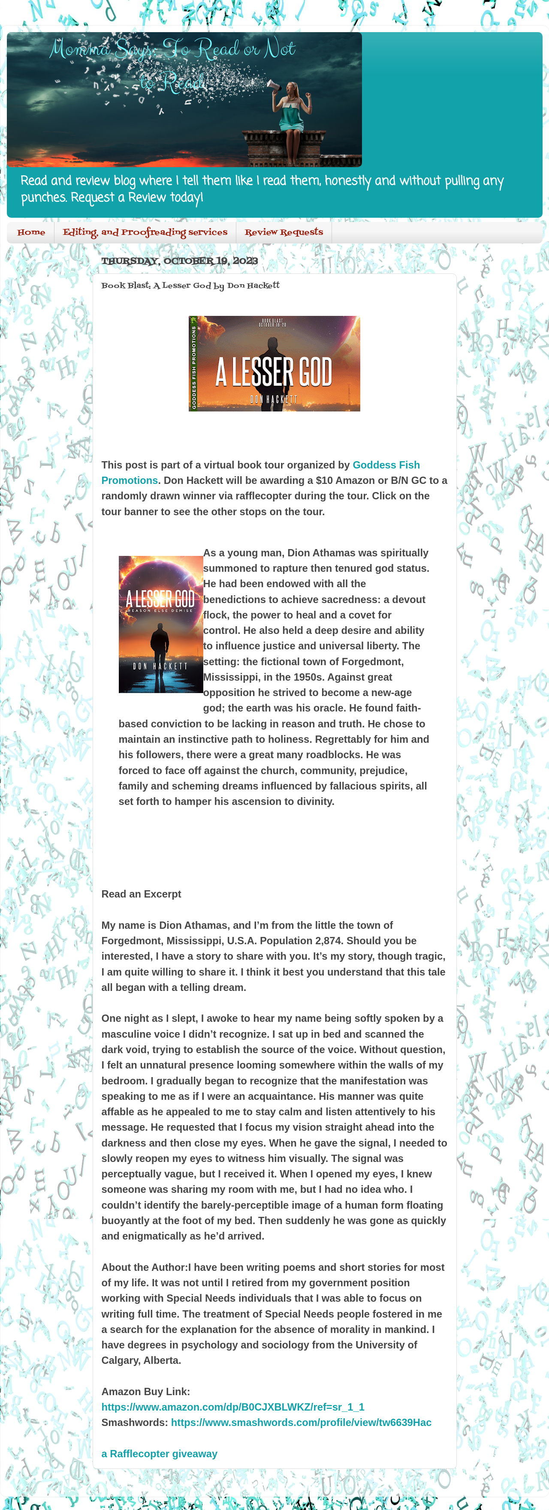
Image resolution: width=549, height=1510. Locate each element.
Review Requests (284, 232)
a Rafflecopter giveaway (160, 1453)
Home (31, 232)
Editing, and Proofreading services (145, 232)
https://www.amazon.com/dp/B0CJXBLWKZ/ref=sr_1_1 (233, 1407)
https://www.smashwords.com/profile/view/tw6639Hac (301, 1422)
